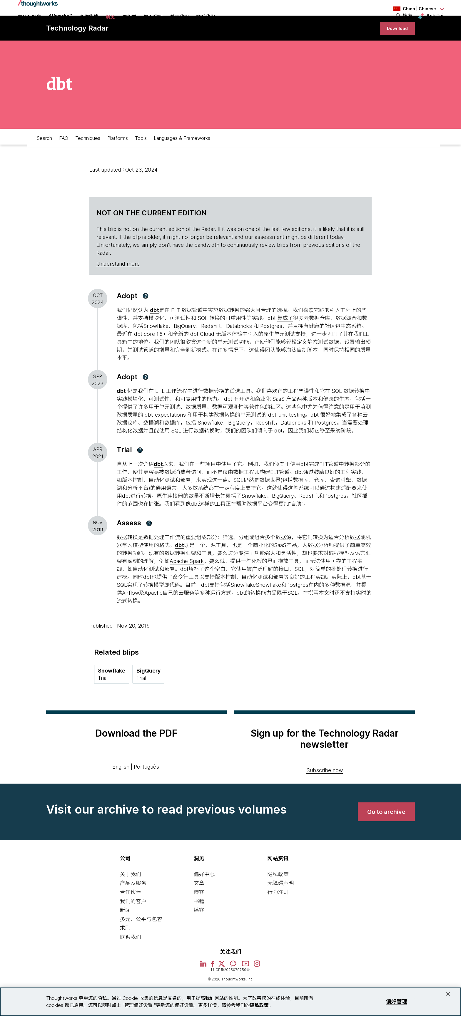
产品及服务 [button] (29, 25)
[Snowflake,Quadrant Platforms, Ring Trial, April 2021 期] (111, 700)
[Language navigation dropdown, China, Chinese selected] (411, 9)
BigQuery (185, 351)
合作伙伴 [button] (88, 25)
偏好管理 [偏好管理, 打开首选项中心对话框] (396, 1001)
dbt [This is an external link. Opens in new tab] (158, 490)
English (120, 792)
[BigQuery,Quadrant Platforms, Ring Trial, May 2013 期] (148, 700)
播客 (199, 936)
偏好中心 (204, 900)
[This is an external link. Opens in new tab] (154, 336)
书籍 (199, 927)
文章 (199, 909)
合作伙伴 (130, 918)
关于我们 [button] (179, 25)
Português (146, 792)
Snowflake (155, 351)
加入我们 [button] (153, 25)
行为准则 (277, 918)
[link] (392, 49)
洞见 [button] (110, 25)
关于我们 (130, 900)
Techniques (87, 161)
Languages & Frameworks (182, 161)
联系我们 (130, 963)
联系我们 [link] (205, 25)
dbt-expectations (165, 440)
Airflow (130, 618)
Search (44, 161)
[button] (145, 321)
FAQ (63, 161)
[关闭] (448, 994)
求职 (125, 953)
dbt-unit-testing (286, 440)
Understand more (118, 289)
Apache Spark (187, 587)
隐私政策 (277, 900)
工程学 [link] (129, 25)
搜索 (407, 24)
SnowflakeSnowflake (255, 610)
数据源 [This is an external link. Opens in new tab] (343, 610)
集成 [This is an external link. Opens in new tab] (341, 440)
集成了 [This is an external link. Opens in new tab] (285, 344)
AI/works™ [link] (60, 24)
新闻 (125, 936)
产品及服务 (133, 909)
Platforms (117, 161)
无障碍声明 (280, 909)
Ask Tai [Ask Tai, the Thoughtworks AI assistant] (434, 24)
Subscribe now (324, 796)
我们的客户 (133, 927)
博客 (199, 918)
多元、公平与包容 (141, 945)
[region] (230, 1001)
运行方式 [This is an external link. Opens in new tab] (220, 618)
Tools (141, 161)
